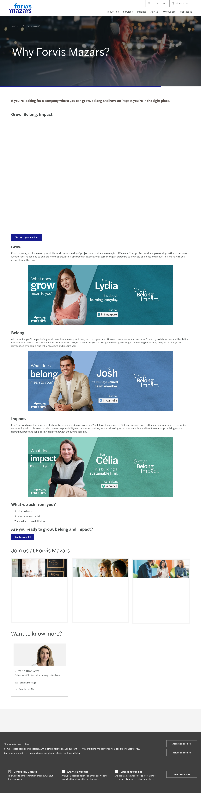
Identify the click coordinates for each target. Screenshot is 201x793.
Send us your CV (22, 536)
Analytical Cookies (77, 771)
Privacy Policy (73, 753)
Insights (141, 11)
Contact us (186, 11)
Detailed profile (24, 689)
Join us (154, 11)
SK (164, 3)
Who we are (169, 11)
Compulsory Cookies (25, 771)
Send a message (25, 683)
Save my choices (181, 774)
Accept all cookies (182, 743)
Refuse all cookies (182, 752)
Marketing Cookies (131, 771)
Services (128, 11)
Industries (113, 11)
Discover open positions (26, 237)
